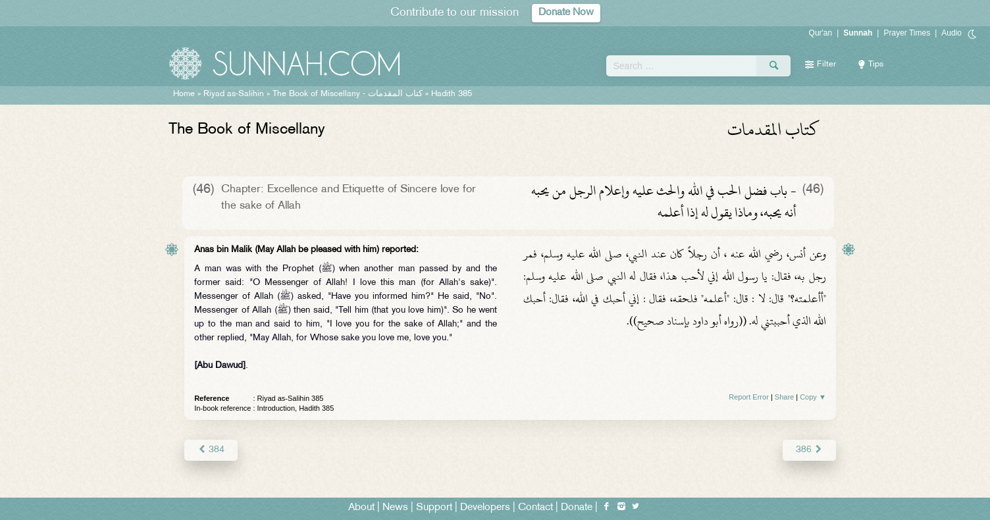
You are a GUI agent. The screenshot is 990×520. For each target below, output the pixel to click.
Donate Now (566, 13)
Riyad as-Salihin (233, 94)
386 (809, 450)
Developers (485, 508)
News (395, 508)
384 (210, 450)
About (361, 508)
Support (434, 508)
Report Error (749, 397)
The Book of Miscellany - (348, 94)
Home (184, 94)
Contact (535, 508)
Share (784, 397)
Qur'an (821, 33)
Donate (576, 508)
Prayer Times (906, 33)
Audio (951, 33)
